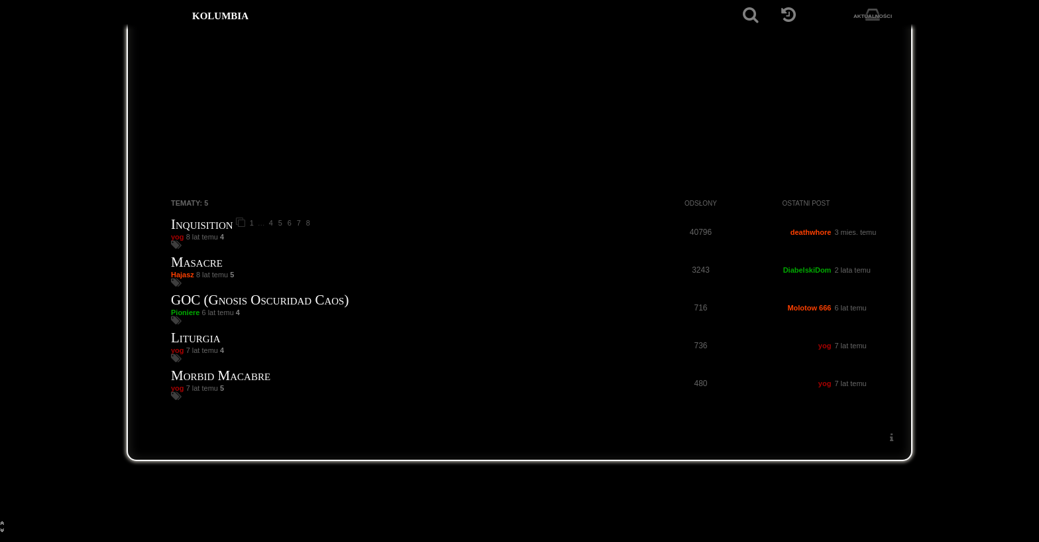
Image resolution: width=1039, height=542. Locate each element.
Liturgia (195, 338)
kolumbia (220, 15)
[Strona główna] (160, 15)
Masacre (197, 262)
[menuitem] (891, 437)
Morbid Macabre (220, 375)
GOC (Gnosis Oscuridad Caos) (260, 300)
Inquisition (202, 224)
